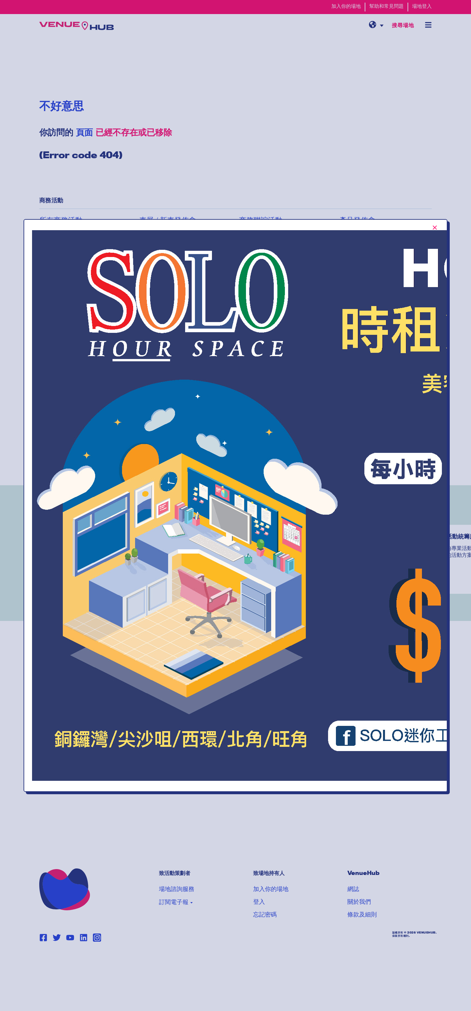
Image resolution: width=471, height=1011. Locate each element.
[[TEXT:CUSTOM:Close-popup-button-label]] (435, 227)
